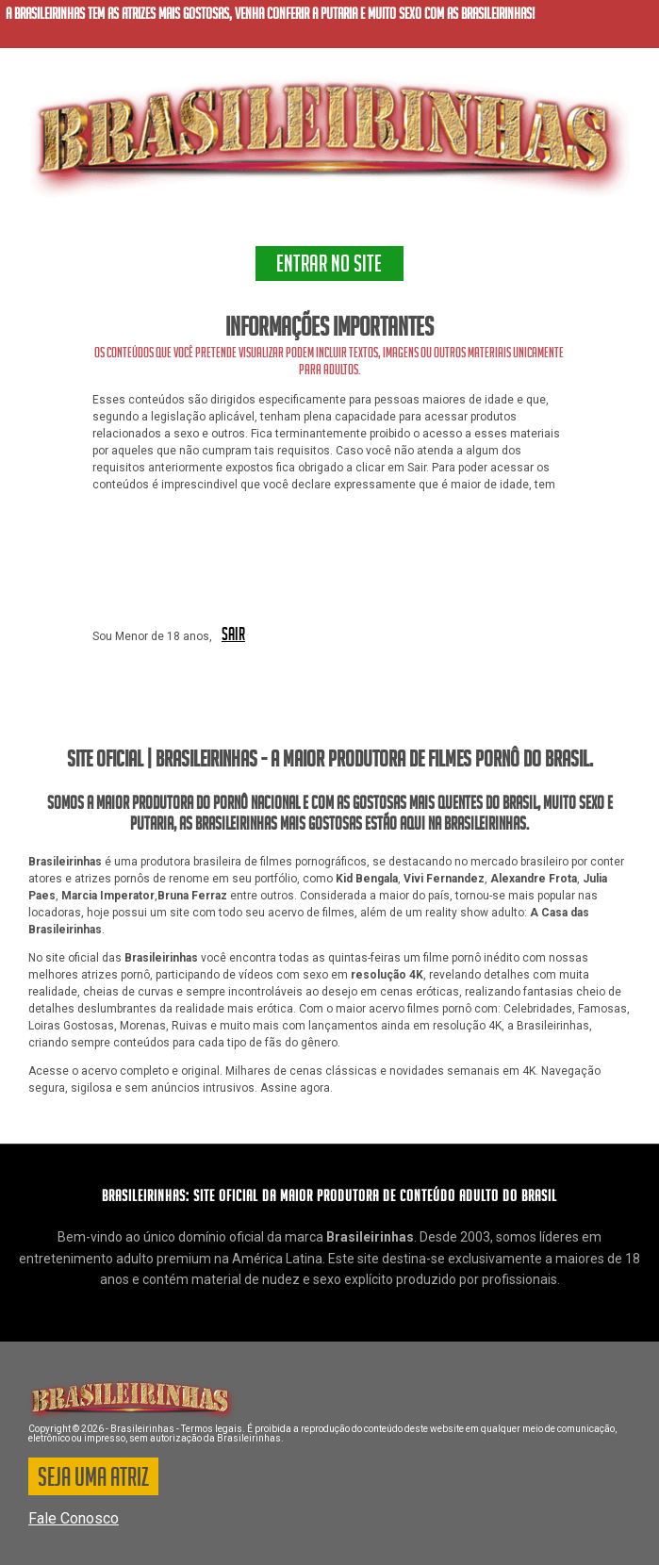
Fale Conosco (73, 1518)
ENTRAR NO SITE (329, 267)
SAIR (233, 635)
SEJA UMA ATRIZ (93, 1480)
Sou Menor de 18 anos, (152, 636)
